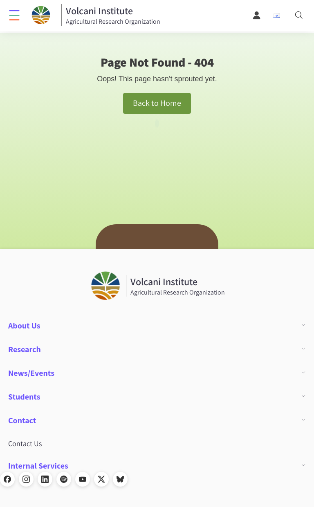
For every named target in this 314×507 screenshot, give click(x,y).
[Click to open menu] (14, 15)
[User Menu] (257, 16)
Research (24, 349)
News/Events (31, 373)
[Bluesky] (120, 479)
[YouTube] (82, 479)
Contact (22, 420)
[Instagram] (26, 479)
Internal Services (38, 465)
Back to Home (157, 103)
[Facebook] (7, 479)
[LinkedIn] (45, 479)
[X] (101, 479)
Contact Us (25, 443)
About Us (24, 325)
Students (24, 396)
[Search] (299, 15)
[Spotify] (63, 479)
